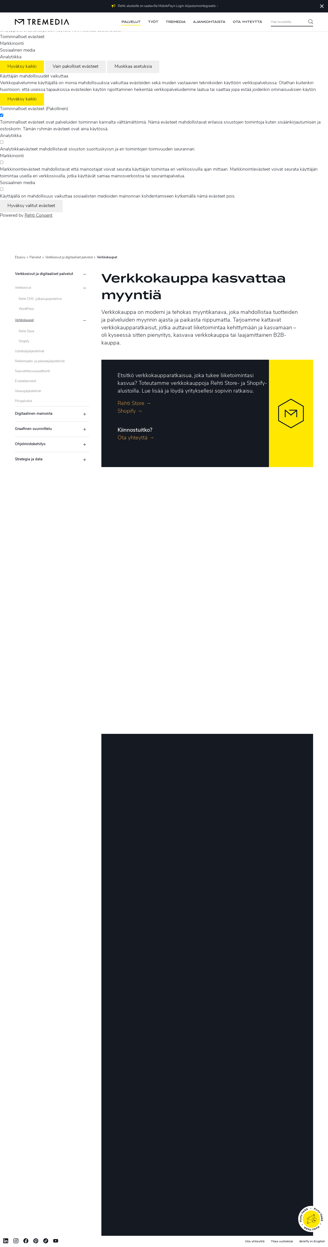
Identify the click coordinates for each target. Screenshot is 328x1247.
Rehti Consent (38, 215)
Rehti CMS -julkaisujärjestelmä (40, 299)
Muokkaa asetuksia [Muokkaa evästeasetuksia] (133, 66)
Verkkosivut (23, 287)
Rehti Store (26, 331)
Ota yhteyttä (255, 1241)
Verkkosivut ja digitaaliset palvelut (69, 257)
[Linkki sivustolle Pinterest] (36, 1242)
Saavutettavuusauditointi (32, 371)
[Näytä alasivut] (84, 288)
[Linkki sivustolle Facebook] (26, 1242)
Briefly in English (312, 1241)
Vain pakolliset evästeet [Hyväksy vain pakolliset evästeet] (75, 66)
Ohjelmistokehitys (30, 444)
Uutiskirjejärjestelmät (29, 351)
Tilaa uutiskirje (282, 1241)
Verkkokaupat (24, 320)
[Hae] (308, 22)
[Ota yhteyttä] (311, 1219)
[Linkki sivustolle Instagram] (16, 1242)
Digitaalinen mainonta (33, 414)
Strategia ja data (28, 459)
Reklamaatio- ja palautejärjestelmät (40, 361)
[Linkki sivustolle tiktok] (45, 1242)
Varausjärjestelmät (28, 391)
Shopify (24, 341)
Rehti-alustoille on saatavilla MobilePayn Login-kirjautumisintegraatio (167, 6)
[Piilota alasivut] (84, 274)
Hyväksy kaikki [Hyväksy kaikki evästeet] (22, 66)
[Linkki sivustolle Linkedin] (5, 1242)
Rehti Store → (134, 404)
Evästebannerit (25, 381)
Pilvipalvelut (23, 401)
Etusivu (20, 257)
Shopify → (130, 412)
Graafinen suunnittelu (33, 429)
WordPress (26, 309)
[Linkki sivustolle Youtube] (55, 1242)
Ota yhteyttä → (136, 438)
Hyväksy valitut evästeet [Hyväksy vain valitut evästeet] (31, 206)
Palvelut (35, 257)
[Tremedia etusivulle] (42, 21)
